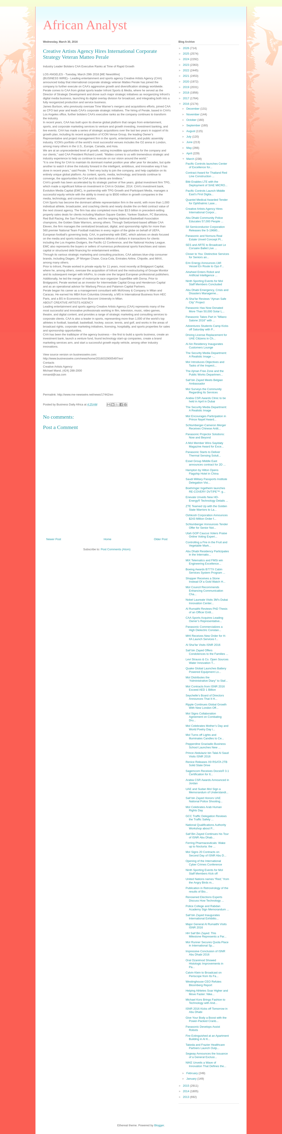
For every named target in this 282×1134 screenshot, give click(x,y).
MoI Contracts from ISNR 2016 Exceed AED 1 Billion (205, 688)
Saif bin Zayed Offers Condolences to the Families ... (207, 652)
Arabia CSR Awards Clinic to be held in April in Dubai (206, 399)
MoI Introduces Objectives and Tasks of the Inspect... (205, 363)
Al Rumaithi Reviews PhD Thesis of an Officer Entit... (206, 610)
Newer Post (53, 539)
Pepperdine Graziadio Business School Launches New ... (206, 745)
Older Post (160, 539)
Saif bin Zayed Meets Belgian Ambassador (204, 381)
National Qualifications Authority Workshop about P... (206, 826)
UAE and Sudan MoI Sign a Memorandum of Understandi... (207, 790)
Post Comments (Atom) (115, 549)
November (193, 114)
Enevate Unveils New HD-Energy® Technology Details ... (207, 498)
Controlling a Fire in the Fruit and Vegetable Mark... (206, 544)
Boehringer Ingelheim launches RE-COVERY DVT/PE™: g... (205, 489)
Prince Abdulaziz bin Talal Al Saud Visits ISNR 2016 (207, 754)
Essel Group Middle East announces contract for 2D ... (206, 462)
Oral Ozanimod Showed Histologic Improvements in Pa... (204, 964)
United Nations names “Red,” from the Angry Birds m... (207, 880)
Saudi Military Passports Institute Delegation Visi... (206, 480)
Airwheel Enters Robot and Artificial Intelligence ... (203, 273)
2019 (186, 87)
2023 (186, 64)
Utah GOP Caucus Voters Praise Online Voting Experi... (206, 535)
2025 (186, 53)
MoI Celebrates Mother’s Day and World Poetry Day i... (207, 727)
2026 (186, 48)
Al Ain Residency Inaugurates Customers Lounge (204, 345)
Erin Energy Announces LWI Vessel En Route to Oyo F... (205, 264)
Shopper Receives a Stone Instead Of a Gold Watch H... (205, 580)
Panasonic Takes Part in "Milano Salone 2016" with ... (206, 318)
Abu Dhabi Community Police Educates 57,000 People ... (204, 219)
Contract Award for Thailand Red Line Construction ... (206, 174)
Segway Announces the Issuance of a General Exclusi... (207, 1055)
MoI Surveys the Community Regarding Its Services (203, 390)
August (191, 131)
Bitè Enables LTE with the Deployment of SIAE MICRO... (206, 183)
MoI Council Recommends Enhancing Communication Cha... (204, 590)
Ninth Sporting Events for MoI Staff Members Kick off (204, 871)
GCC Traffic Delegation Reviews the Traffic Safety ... (206, 817)
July (189, 136)
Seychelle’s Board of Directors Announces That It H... (205, 697)
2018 (186, 92)
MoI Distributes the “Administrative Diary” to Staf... (207, 679)
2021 (186, 75)
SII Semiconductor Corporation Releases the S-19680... (205, 228)
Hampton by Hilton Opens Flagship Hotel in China (202, 471)
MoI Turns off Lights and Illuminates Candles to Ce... (205, 736)
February (192, 1073)
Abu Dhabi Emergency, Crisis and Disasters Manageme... (207, 291)
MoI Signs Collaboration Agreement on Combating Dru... (203, 717)
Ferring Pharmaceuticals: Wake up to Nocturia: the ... (205, 844)
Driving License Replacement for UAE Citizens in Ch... (206, 336)
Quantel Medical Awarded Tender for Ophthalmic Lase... (207, 201)
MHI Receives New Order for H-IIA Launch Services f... (206, 637)
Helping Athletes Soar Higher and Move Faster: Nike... (207, 992)
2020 (186, 81)
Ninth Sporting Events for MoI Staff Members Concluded (204, 282)
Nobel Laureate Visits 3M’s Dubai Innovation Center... (207, 601)
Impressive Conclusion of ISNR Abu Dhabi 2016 (205, 953)
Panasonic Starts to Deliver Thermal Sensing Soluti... (203, 453)
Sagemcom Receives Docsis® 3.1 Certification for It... (207, 772)
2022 (186, 70)
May (189, 147)
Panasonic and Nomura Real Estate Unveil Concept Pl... (204, 237)
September (193, 125)
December (193, 108)
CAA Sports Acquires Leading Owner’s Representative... (204, 619)
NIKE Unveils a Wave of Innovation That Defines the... (206, 1064)
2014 (186, 1091)
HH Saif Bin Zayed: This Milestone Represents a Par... (206, 935)
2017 (186, 98)
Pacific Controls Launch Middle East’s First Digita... (205, 192)
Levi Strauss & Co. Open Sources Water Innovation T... (207, 661)
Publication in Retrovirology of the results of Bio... (207, 889)
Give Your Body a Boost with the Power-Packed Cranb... (206, 1019)
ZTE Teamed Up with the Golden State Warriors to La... (206, 507)
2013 (186, 1097)
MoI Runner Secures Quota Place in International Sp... (207, 944)
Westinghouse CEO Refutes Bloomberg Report (203, 983)
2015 (186, 1085)
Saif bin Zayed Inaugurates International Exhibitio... (203, 916)
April (189, 153)
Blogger (159, 1125)
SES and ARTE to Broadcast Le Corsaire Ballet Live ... (206, 246)
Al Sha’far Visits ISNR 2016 (203, 644)
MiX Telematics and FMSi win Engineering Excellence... (204, 562)
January (191, 1078)
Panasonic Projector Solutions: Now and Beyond (205, 436)
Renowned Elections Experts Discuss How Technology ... (205, 898)
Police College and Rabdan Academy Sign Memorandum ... (207, 907)
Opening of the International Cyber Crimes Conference (204, 862)
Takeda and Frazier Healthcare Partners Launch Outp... (205, 1046)
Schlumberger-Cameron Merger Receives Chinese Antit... (206, 426)
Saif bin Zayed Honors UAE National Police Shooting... (204, 799)
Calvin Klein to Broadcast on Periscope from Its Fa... (203, 974)
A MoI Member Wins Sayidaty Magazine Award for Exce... (205, 444)
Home (107, 539)
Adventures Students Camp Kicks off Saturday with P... (207, 327)
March (190, 158)
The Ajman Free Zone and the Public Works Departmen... (205, 372)
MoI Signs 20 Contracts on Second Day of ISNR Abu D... (206, 853)
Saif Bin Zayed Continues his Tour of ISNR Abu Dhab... (207, 835)
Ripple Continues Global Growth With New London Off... (206, 706)
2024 (186, 59)
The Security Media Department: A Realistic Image (206, 408)
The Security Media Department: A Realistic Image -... (206, 354)
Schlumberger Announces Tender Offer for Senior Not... (207, 526)
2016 (186, 103)
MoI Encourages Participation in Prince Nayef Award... (206, 417)
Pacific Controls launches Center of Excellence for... (206, 165)
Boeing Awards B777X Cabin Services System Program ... (205, 571)
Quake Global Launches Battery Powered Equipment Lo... (206, 670)
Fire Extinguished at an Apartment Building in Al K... (207, 1037)
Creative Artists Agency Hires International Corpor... (204, 210)
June (189, 142)
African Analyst (85, 25)
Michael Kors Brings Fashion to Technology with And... (205, 1001)
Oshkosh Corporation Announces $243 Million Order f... (207, 517)
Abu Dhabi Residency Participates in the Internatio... (207, 553)
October (191, 120)
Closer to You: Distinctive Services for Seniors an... (207, 255)
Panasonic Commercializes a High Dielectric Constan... (204, 628)
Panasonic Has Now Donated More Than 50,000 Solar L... (205, 309)
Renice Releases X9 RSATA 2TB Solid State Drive (206, 763)
